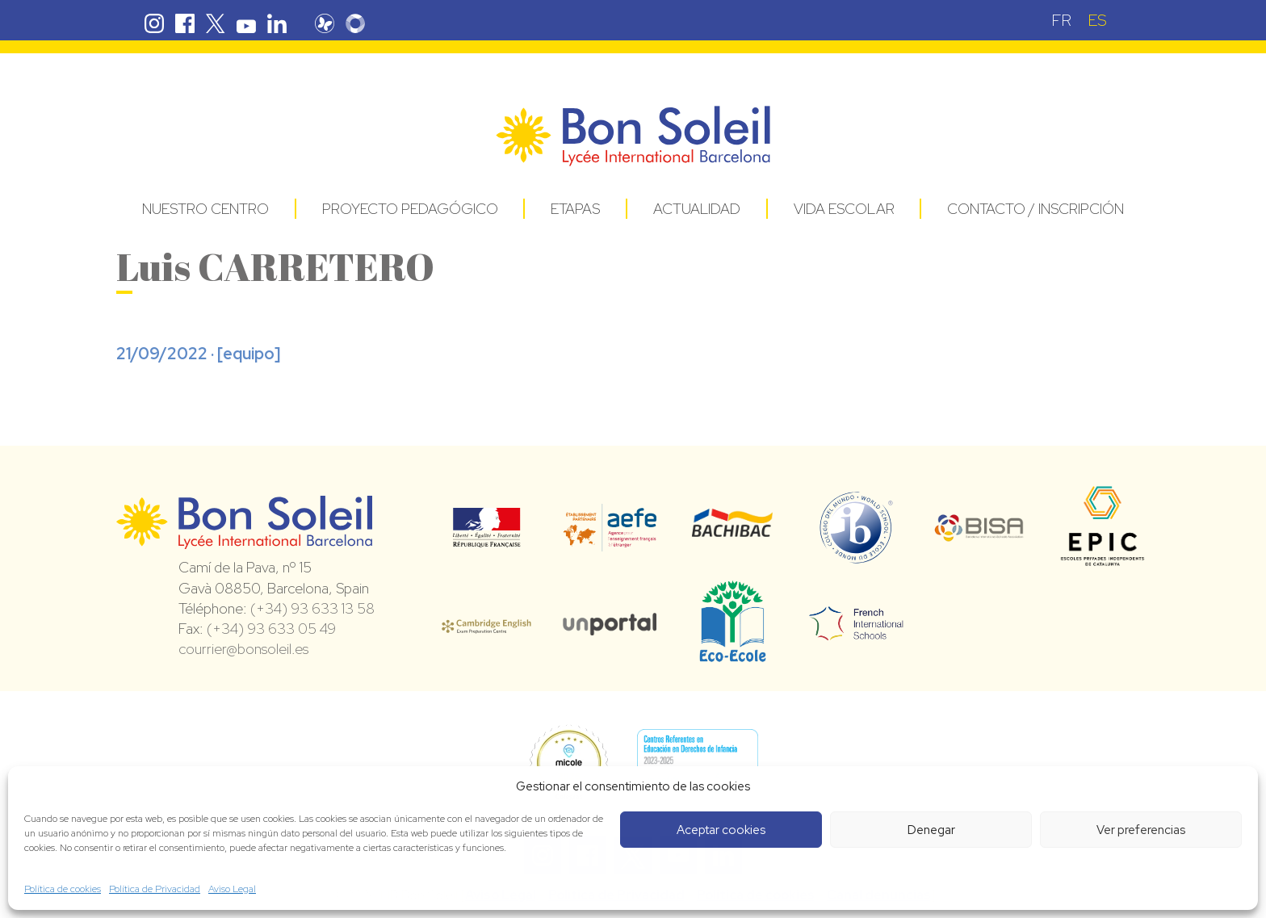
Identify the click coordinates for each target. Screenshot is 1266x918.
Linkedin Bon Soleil (277, 23)
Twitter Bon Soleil (215, 23)
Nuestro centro (205, 208)
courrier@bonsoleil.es (243, 648)
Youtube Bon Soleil (246, 23)
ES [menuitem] (1097, 20)
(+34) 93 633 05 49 (271, 628)
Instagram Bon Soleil (154, 23)
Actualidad (696, 208)
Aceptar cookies (721, 830)
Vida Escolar (844, 208)
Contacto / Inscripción (1035, 208)
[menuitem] (1061, 19)
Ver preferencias (1140, 830)
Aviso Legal (232, 888)
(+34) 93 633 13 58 (312, 608)
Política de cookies (62, 888)
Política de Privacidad (154, 888)
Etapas (575, 208)
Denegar (931, 830)
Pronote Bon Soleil (336, 23)
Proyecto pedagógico (410, 208)
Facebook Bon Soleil (185, 23)
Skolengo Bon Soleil (366, 23)
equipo (249, 353)
